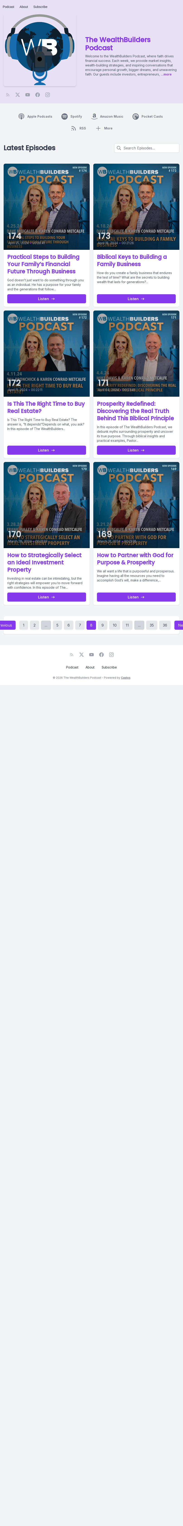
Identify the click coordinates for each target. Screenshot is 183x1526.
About (24, 7)
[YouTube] (28, 95)
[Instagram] (47, 95)
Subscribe (40, 7)
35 (152, 625)
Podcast (8, 7)
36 (165, 625)
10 (115, 625)
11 (127, 625)
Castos (125, 677)
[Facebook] (38, 95)
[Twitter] (18, 95)
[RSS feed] (8, 95)
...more (166, 74)
